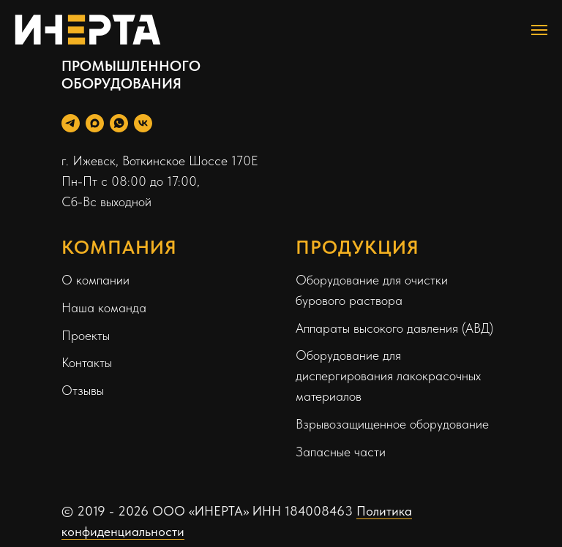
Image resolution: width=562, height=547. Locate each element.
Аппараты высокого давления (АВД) (394, 328)
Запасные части (341, 451)
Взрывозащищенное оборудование (392, 423)
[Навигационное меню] (539, 30)
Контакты (86, 362)
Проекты (85, 335)
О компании (95, 279)
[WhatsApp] (119, 123)
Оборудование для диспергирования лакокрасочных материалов (388, 375)
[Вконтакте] (143, 123)
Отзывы (82, 390)
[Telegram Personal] (70, 123)
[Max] (95, 123)
